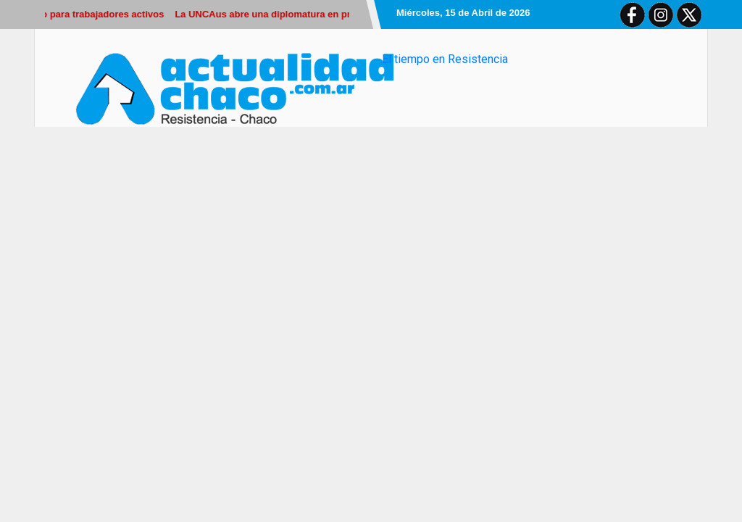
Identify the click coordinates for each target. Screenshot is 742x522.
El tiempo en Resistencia (445, 59)
